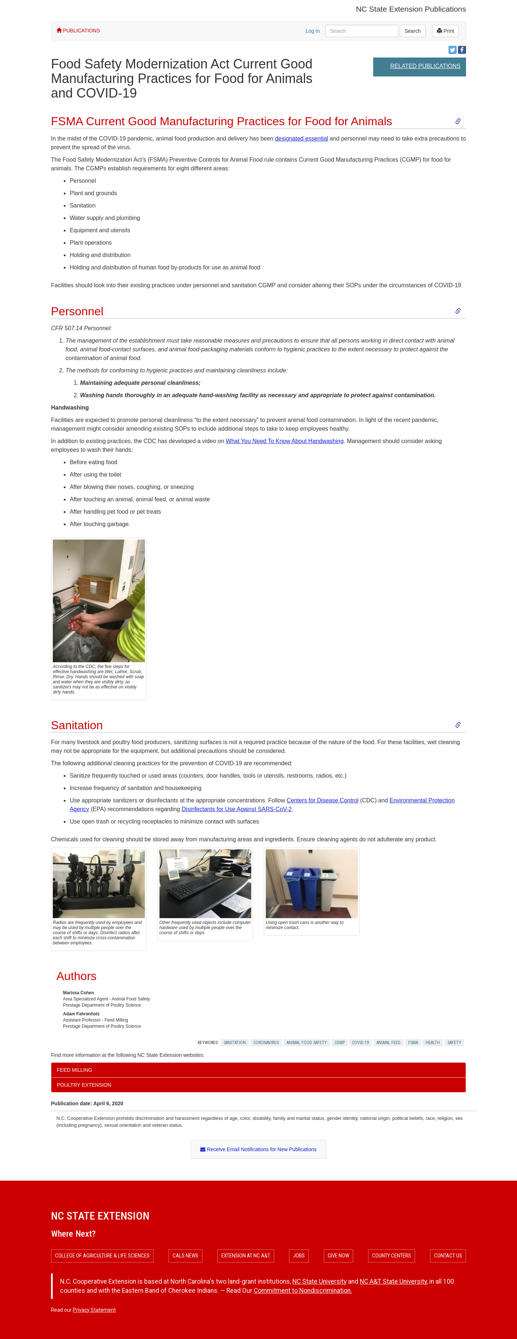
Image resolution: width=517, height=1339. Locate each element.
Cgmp (340, 1042)
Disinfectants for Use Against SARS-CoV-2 (237, 809)
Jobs (299, 1255)
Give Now (338, 1255)
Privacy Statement (94, 1310)
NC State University (319, 1281)
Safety (454, 1042)
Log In (312, 31)
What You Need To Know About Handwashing (285, 441)
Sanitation (235, 1042)
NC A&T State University (393, 1281)
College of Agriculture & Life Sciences (102, 1255)
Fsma (413, 1042)
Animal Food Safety (307, 1042)
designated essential (301, 138)
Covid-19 (360, 1042)
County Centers (391, 1255)
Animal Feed (388, 1042)
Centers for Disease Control (322, 800)
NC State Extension (100, 1215)
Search (412, 31)
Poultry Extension (84, 1085)
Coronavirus (266, 1042)
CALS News (185, 1255)
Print (445, 31)
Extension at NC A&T (245, 1255)
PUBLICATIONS (78, 30)
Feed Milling (74, 1070)
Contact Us (448, 1255)
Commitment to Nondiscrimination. (303, 1290)
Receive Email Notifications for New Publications (258, 1149)
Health (433, 1042)
